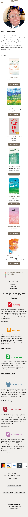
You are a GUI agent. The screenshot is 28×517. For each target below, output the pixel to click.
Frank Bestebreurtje (20, 136)
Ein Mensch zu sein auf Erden (14, 79)
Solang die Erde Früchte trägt (14, 109)
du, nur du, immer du (14, 228)
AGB (9, 473)
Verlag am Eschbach (6, 348)
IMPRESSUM (7, 476)
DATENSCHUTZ (15, 473)
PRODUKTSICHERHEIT (17, 476)
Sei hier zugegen (14, 258)
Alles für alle (14, 138)
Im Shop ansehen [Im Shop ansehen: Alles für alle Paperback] (14, 144)
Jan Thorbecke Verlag (6, 401)
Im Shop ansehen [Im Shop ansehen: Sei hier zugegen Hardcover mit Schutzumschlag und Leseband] (14, 263)
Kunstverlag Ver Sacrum (7, 453)
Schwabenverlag (5, 426)
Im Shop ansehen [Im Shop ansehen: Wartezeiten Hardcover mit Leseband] (14, 204)
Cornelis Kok (13, 136)
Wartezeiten (14, 198)
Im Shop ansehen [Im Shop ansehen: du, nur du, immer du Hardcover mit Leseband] (14, 233)
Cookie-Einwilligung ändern (14, 485)
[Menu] (2, 2)
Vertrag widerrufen (8, 492)
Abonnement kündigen (19, 492)
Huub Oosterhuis (14, 77)
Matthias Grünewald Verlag (8, 373)
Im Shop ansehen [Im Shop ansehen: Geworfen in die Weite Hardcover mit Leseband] (14, 174)
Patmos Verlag (4, 321)
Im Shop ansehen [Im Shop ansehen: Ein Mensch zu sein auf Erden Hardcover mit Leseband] (14, 84)
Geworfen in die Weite (14, 168)
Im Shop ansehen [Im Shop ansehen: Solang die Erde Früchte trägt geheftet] (14, 114)
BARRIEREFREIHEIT (14, 478)
